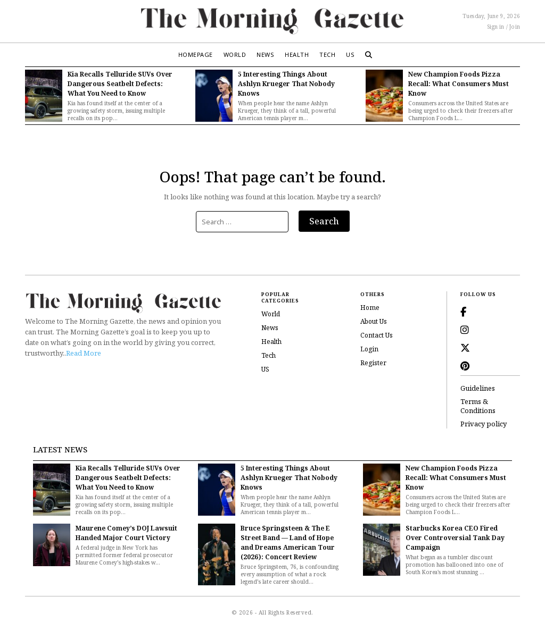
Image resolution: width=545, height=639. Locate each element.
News (265, 54)
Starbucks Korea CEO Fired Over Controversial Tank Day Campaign (455, 538)
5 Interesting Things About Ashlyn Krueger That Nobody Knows (286, 84)
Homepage (195, 54)
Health (297, 54)
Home (369, 307)
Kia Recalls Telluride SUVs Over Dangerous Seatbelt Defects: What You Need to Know (120, 84)
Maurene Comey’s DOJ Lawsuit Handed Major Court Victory (126, 533)
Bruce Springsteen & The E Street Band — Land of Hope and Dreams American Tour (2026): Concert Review (288, 542)
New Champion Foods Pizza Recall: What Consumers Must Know (458, 84)
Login (369, 349)
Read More (83, 353)
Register (373, 362)
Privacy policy (483, 423)
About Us (373, 321)
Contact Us (376, 335)
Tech (327, 54)
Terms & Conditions (478, 406)
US (350, 54)
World (235, 54)
